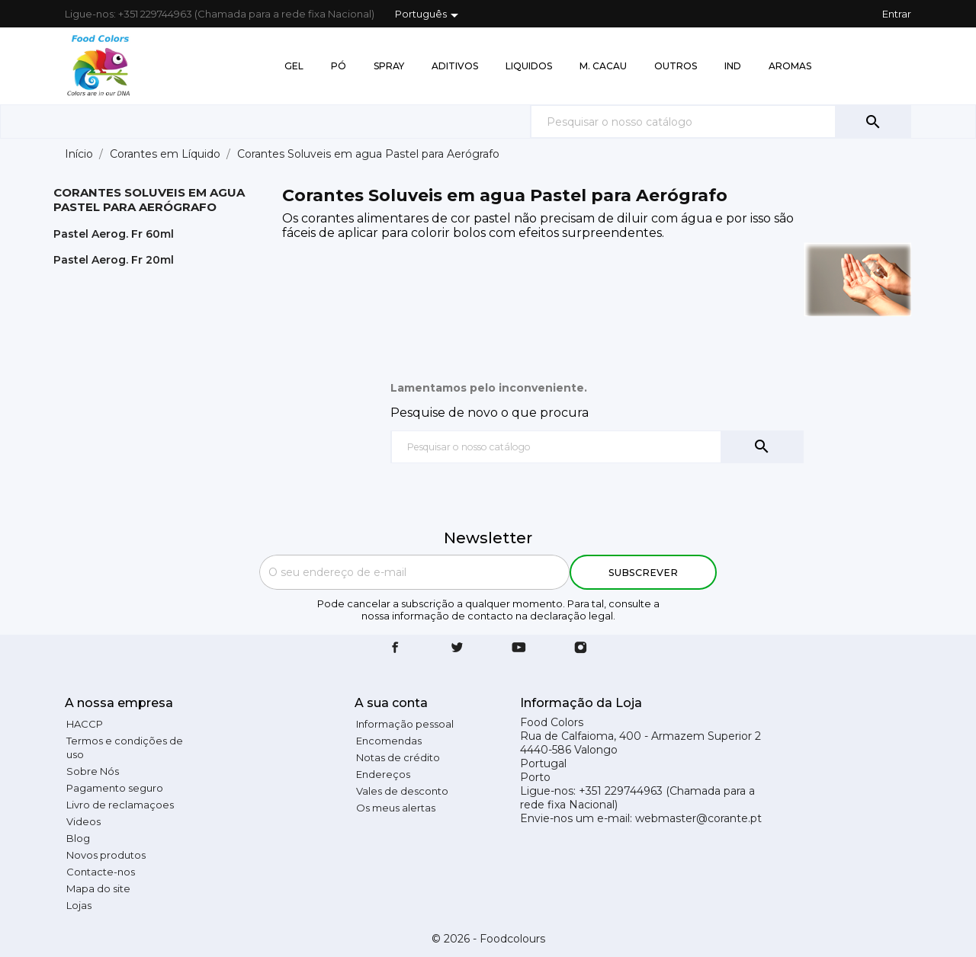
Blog (78, 838)
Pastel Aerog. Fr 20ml (113, 260)
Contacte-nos (100, 872)
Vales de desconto (402, 791)
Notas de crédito (398, 757)
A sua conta (391, 703)
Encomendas (389, 741)
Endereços (383, 774)
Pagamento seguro (114, 788)
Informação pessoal (405, 724)
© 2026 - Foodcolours (488, 939)
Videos (83, 821)
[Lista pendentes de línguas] (429, 15)
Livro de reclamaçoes (120, 805)
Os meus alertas (395, 808)
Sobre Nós (92, 771)
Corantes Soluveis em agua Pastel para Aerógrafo (149, 199)
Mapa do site (98, 888)
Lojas (79, 905)
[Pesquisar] (720, 121)
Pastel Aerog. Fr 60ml (113, 234)
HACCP (84, 724)
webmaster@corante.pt (698, 818)
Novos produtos (106, 855)
